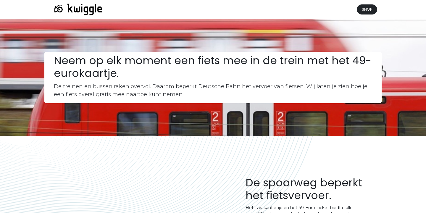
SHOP (367, 9)
